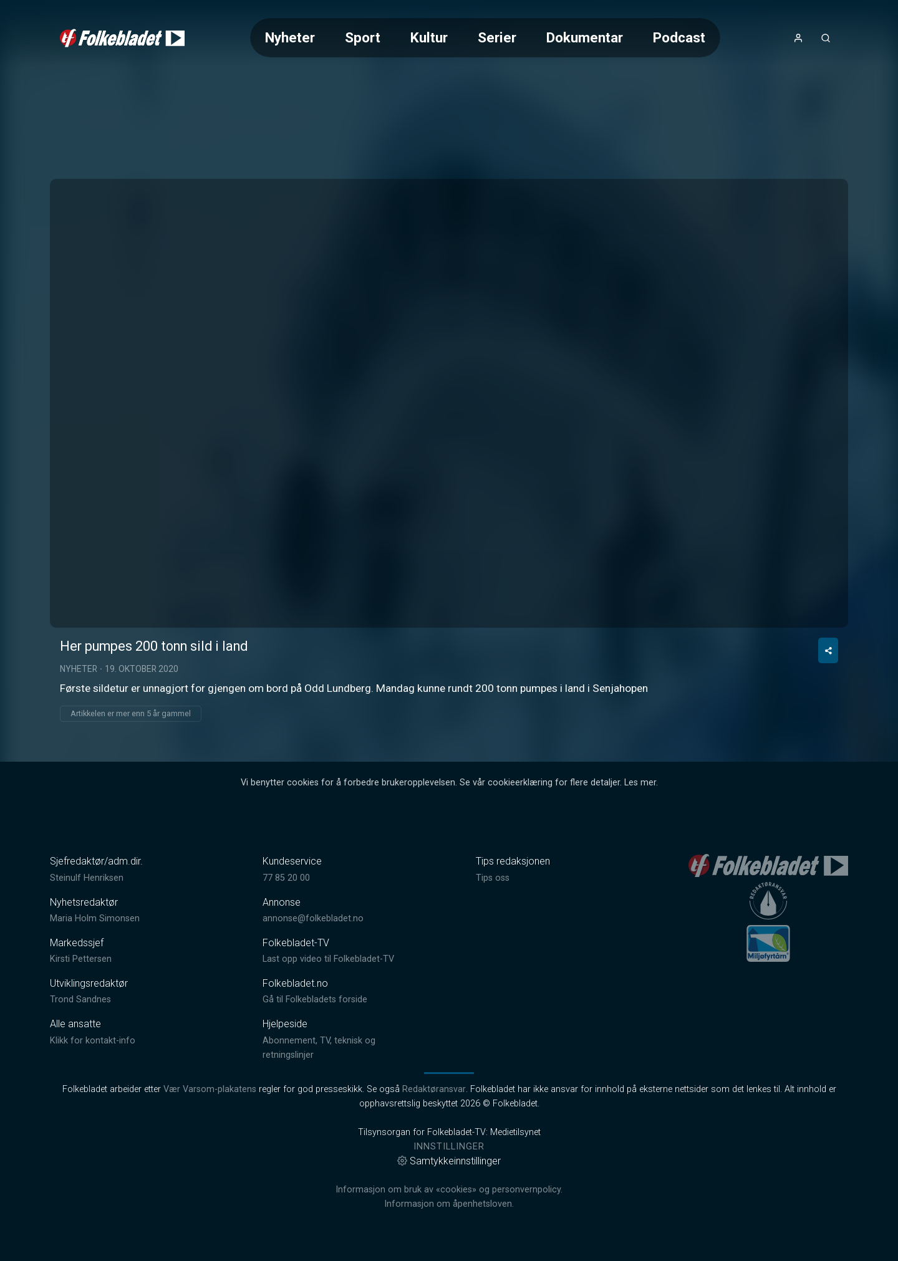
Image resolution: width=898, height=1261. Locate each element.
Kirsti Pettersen (81, 959)
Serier (497, 37)
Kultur (429, 37)
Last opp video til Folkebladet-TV (328, 959)
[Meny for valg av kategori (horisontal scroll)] (485, 37)
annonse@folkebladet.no (313, 918)
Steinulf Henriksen (86, 878)
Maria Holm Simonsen (95, 918)
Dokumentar (584, 37)
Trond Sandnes (80, 999)
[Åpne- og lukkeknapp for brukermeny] (798, 38)
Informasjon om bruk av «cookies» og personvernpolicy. (449, 1189)
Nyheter (290, 37)
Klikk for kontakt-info (92, 1040)
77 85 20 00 (286, 878)
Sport (362, 37)
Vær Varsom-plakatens (209, 1089)
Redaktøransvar (434, 1089)
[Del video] (828, 650)
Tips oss (492, 878)
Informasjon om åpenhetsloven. (449, 1204)
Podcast (679, 37)
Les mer (640, 782)
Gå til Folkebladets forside (315, 999)
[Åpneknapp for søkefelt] (825, 38)
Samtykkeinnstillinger (449, 1161)
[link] (122, 38)
